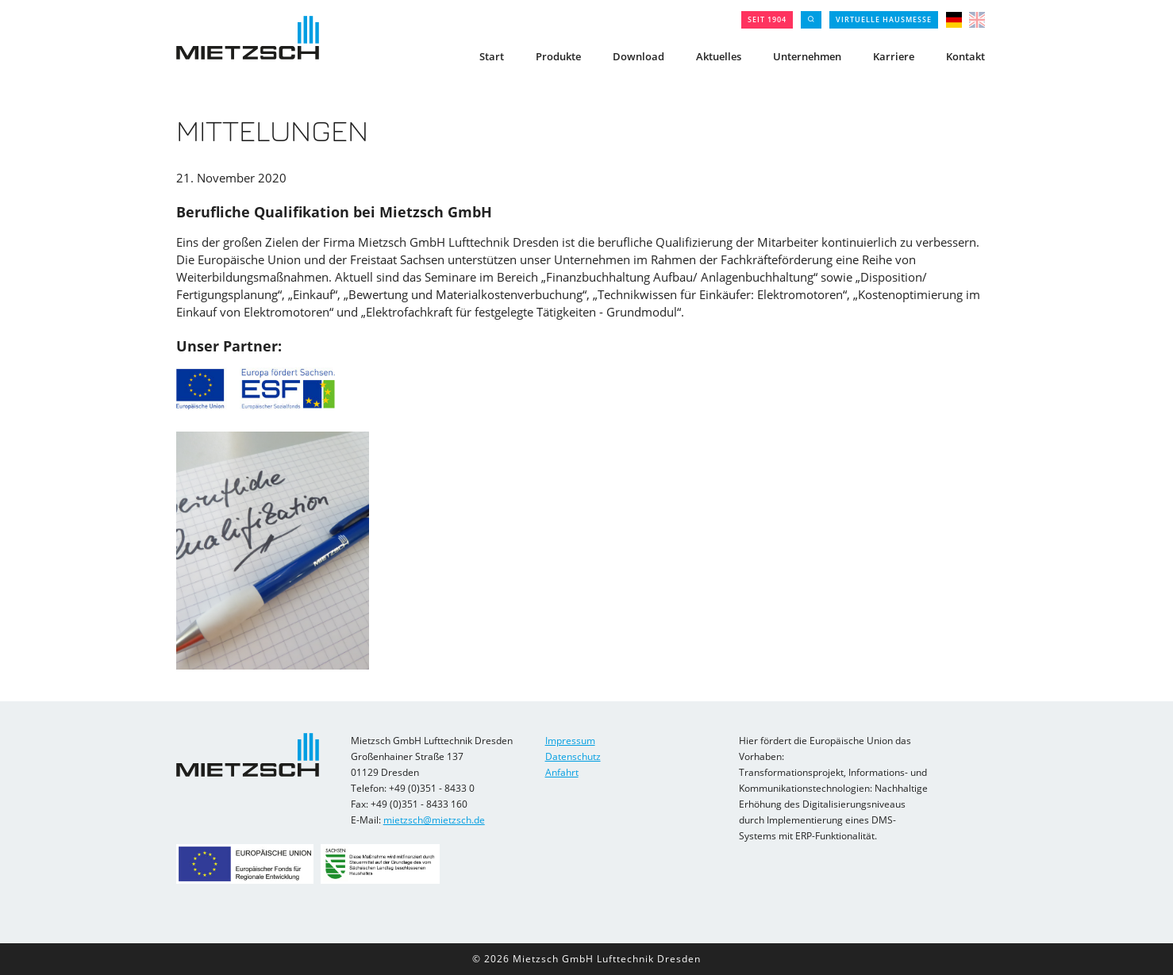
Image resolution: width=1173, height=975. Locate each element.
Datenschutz (573, 756)
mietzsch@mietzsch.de (434, 820)
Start (491, 56)
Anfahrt (562, 772)
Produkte (558, 56)
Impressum (570, 740)
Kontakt (965, 56)
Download (638, 56)
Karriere (893, 56)
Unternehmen (807, 56)
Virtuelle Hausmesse (884, 19)
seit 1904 (767, 19)
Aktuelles (718, 56)
